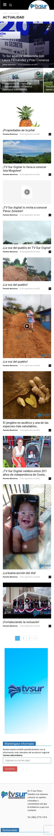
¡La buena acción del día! (19, 573)
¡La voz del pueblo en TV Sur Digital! (27, 248)
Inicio (5, 13)
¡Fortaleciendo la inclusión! (21, 622)
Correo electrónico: (13, 755)
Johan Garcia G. (9, 64)
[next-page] (35, 638)
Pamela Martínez (10, 134)
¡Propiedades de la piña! (19, 130)
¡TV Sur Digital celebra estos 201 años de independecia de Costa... (25, 472)
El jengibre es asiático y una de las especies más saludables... (26, 424)
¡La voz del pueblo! (15, 284)
